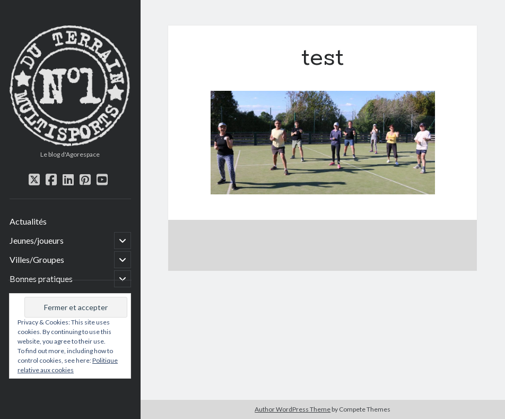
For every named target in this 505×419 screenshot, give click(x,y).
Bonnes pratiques (41, 278)
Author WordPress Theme (292, 409)
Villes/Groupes (37, 259)
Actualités (28, 221)
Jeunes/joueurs (37, 240)
